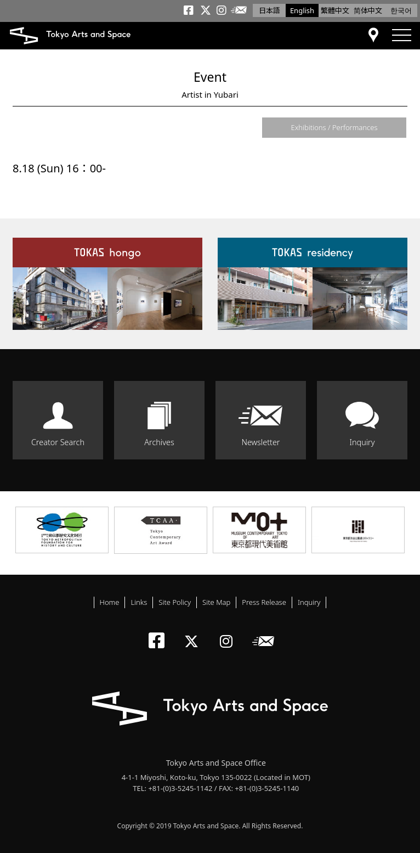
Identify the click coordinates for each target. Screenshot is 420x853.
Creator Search (57, 442)
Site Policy (174, 602)
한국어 (401, 10)
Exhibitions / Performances (334, 127)
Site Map (216, 602)
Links (138, 602)
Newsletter (260, 442)
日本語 (269, 10)
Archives (159, 442)
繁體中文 (335, 10)
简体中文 (368, 10)
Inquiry (361, 442)
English (302, 10)
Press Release (264, 602)
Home (110, 602)
